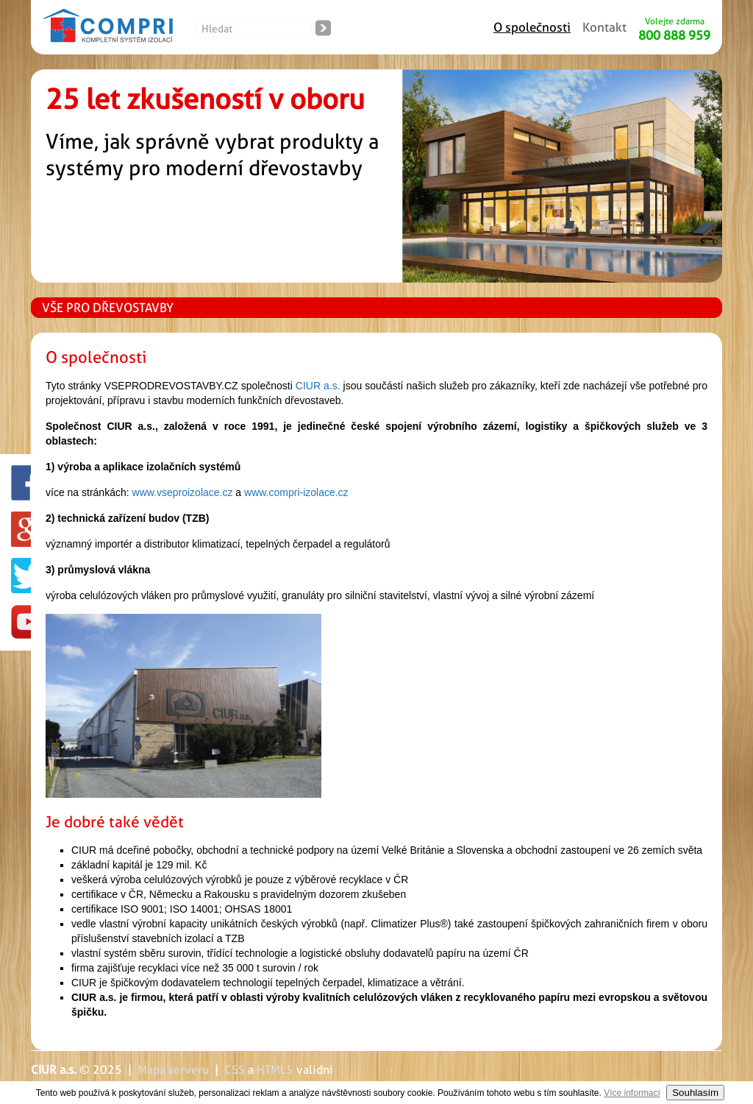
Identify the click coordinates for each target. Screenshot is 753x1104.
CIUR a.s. (318, 386)
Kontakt (604, 27)
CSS (234, 1070)
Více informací (632, 1093)
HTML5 (275, 1070)
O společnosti (532, 27)
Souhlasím (695, 1092)
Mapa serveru (173, 1070)
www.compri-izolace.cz (296, 492)
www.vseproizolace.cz (182, 492)
